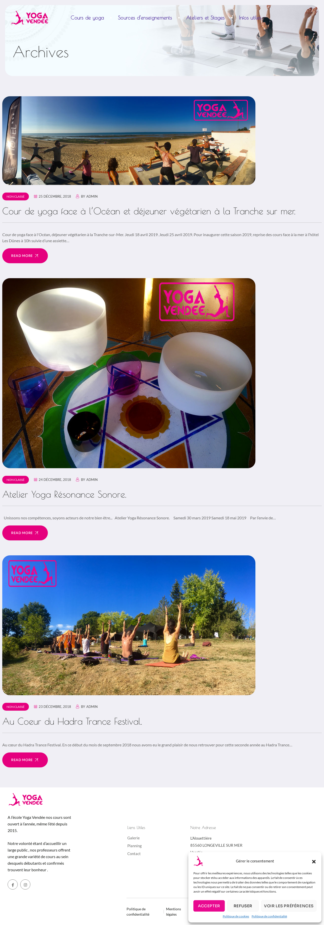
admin (92, 196)
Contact (134, 853)
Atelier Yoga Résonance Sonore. (64, 494)
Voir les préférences (289, 905)
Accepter (209, 905)
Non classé (16, 196)
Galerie (133, 838)
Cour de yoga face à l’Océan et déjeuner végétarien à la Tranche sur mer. (148, 210)
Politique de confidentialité (269, 916)
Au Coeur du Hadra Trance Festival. (72, 721)
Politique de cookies (236, 916)
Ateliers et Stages (205, 18)
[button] (313, 860)
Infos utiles (250, 18)
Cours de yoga (87, 18)
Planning (134, 845)
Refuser (243, 905)
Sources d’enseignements (145, 18)
